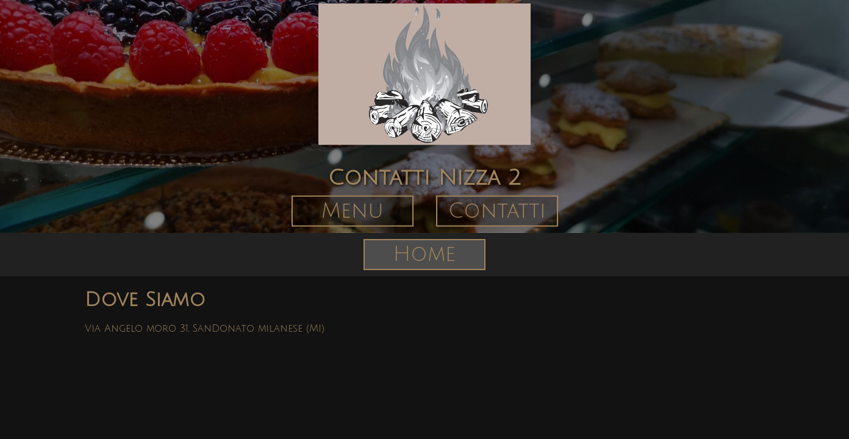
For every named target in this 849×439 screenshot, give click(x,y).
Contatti (497, 210)
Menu (352, 210)
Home (424, 254)
